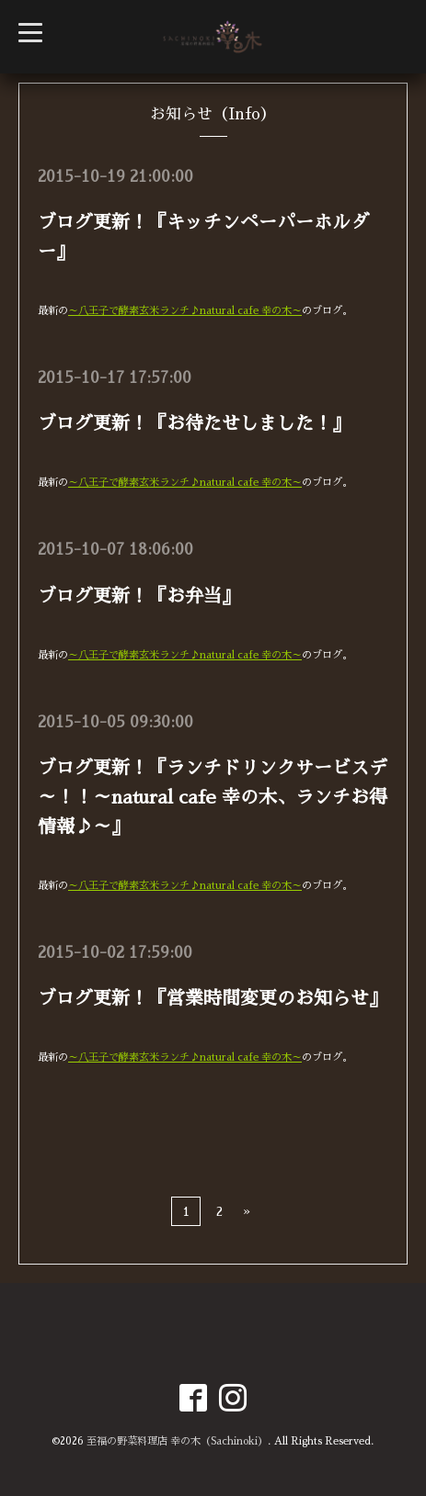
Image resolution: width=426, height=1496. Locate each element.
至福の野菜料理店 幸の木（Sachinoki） (177, 1441)
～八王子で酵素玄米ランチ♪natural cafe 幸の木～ (185, 311)
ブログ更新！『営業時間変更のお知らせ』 (212, 998)
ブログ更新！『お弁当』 (139, 596)
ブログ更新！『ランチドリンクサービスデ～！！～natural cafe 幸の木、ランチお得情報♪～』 (212, 797)
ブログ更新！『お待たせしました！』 (194, 423)
